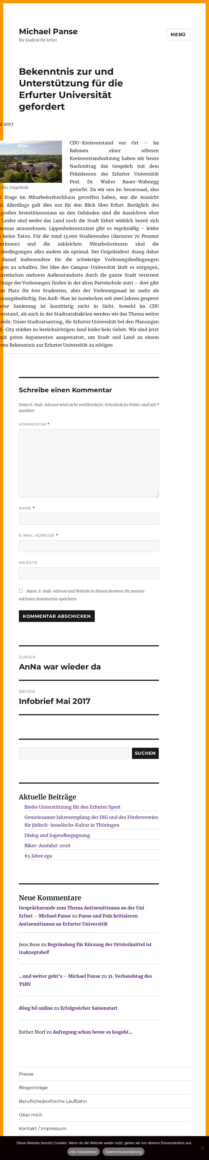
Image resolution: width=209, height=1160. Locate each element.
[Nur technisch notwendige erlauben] (202, 1148)
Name (27, 508)
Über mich (31, 1115)
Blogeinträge (33, 1087)
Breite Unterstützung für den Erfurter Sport (72, 807)
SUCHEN (145, 753)
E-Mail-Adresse (38, 535)
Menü (178, 34)
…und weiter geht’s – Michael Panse (59, 976)
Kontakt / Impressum (42, 1128)
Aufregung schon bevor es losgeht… (93, 1032)
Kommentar (34, 424)
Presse (26, 1074)
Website (28, 562)
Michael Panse (48, 31)
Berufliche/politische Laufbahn (53, 1101)
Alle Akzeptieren (83, 1152)
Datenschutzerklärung (123, 1152)
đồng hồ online (36, 1008)
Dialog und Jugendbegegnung (57, 835)
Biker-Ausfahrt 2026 (47, 845)
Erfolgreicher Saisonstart (89, 1008)
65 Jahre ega (38, 856)
